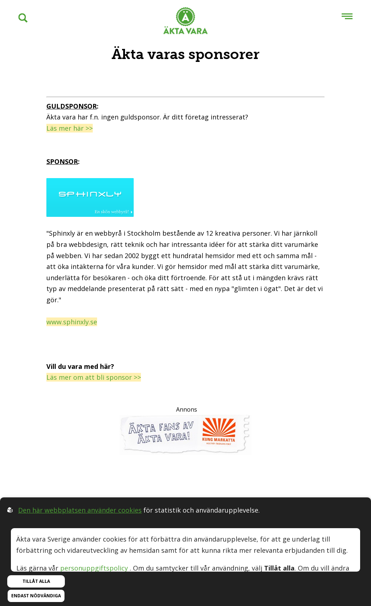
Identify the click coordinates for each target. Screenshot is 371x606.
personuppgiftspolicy (94, 568)
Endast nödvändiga (36, 596)
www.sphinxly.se (71, 321)
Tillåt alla (36, 581)
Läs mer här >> (69, 128)
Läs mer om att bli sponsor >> (93, 377)
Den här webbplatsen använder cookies (80, 510)
